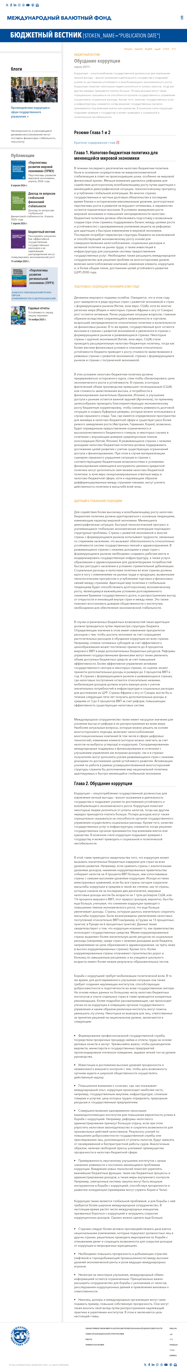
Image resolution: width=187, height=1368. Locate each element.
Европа (16, 296)
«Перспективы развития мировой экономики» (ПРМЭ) (41, 166)
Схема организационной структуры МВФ (104, 1334)
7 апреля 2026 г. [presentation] (19, 223)
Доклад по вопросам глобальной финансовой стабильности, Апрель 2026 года (32, 215)
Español (173, 1355)
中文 (174, 49)
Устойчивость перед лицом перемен (40, 314)
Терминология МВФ (94, 1344)
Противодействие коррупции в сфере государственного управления (30, 112)
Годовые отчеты (38, 307)
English (148, 49)
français (128, 49)
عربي (171, 1334)
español (139, 49)
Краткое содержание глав (94, 143)
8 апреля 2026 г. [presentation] (19, 185)
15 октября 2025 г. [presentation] (20, 261)
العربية (157, 49)
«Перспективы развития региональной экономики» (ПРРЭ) (41, 276)
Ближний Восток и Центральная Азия (34, 299)
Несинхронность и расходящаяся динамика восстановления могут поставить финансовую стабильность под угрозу (33, 136)
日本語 (166, 49)
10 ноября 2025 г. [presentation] (37, 319)
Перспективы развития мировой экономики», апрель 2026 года (42, 178)
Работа (88, 1339)
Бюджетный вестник (41, 231)
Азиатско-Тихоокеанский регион (31, 293)
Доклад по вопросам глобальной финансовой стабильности (41, 199)
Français (174, 1344)
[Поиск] (182, 18)
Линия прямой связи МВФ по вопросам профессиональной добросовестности (123, 1328)
